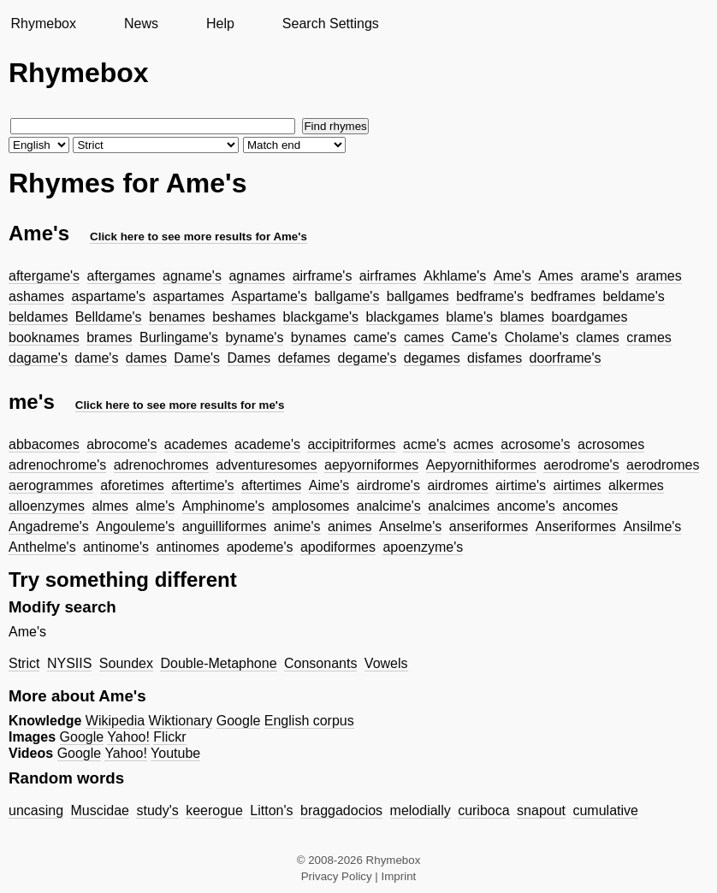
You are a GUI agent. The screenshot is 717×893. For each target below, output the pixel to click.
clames (597, 337)
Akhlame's (455, 276)
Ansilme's (652, 526)
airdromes (457, 485)
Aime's (329, 485)
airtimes (577, 485)
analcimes (458, 506)
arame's (605, 276)
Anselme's (410, 526)
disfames (494, 358)
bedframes (563, 296)
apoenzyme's (422, 547)
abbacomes (44, 444)
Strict (24, 663)
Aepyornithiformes (481, 465)
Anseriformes (576, 526)
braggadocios (341, 810)
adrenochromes (161, 465)
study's (157, 810)
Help (220, 23)
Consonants (320, 663)
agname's (192, 276)
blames (522, 317)
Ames (555, 276)
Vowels (386, 663)
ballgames (418, 296)
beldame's (633, 296)
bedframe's (490, 296)
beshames (244, 317)
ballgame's (346, 296)
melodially (420, 810)
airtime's (520, 485)
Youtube (175, 753)
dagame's (38, 358)
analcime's (389, 506)
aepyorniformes (371, 465)
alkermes (636, 485)
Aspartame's (269, 296)
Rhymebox (42, 23)
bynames (319, 337)
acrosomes (611, 444)
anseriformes (488, 526)
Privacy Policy (336, 876)
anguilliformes (224, 526)
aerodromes (662, 465)
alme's (155, 506)
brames (109, 337)
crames (648, 337)
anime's (297, 526)
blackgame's (320, 317)
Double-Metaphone (218, 663)
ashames (36, 296)
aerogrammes (51, 485)
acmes (473, 444)
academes (196, 444)
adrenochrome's (57, 465)
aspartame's (108, 296)
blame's (469, 317)
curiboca (483, 810)
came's (374, 337)
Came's (474, 337)
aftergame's (44, 276)
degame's (367, 358)
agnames (256, 276)
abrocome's (121, 444)
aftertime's (202, 485)
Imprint (399, 876)
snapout (541, 810)
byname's (254, 337)
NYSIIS (69, 663)
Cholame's (537, 337)
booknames (44, 337)
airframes (388, 276)
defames (304, 358)
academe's (267, 444)
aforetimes (132, 485)
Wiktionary (181, 720)
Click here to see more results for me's (180, 405)
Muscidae (100, 810)
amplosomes (311, 506)
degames (432, 358)
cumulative (604, 810)
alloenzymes (47, 506)
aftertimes (271, 485)
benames (177, 317)
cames (424, 337)
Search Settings (330, 23)
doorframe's (565, 358)
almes (110, 506)
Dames (249, 358)
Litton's (271, 810)
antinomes (187, 547)
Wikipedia (115, 720)
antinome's (116, 547)
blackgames (402, 317)
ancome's (526, 506)
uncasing (36, 810)
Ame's (512, 276)
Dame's (197, 358)
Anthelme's (42, 547)
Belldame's (108, 317)
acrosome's (535, 444)
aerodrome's (581, 465)
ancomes (590, 506)
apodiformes (338, 547)
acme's (424, 444)
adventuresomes (266, 465)
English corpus (309, 720)
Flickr (169, 737)
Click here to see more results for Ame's (198, 236)
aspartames (188, 296)
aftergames (121, 276)
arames (658, 276)
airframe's (323, 276)
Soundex (126, 663)
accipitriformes (351, 444)
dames (146, 358)
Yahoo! (128, 737)
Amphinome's (223, 506)
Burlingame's (178, 337)
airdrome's (388, 485)
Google (238, 720)
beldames (38, 317)
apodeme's (260, 547)
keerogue (214, 810)
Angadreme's (49, 526)
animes (350, 526)
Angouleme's (135, 526)
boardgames (589, 317)
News (141, 23)
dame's (96, 358)
